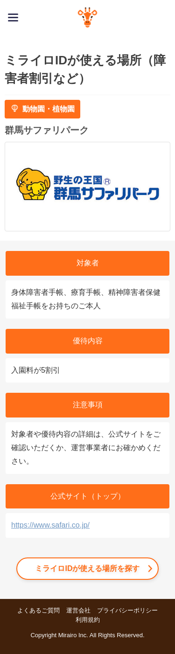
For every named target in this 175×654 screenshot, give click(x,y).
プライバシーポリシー (127, 610)
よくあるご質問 (38, 610)
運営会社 (78, 610)
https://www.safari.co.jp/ (50, 525)
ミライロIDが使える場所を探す (87, 568)
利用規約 (88, 619)
